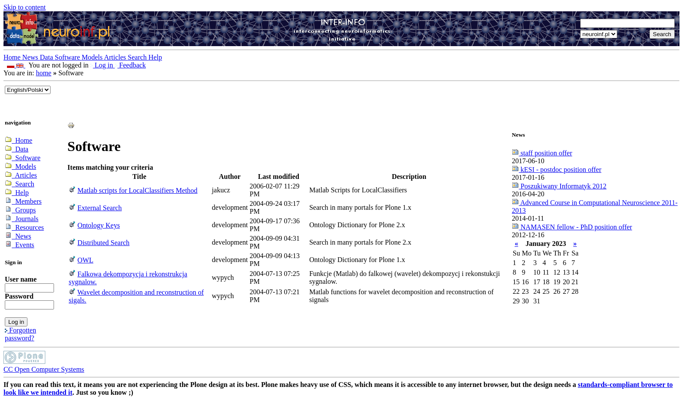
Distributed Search (104, 242)
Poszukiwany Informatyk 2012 (559, 186)
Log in (102, 65)
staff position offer (542, 153)
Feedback (130, 65)
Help (155, 57)
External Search (100, 208)
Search (138, 57)
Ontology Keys (99, 225)
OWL (85, 260)
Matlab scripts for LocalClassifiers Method (138, 190)
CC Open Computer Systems (43, 369)
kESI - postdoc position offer (556, 169)
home (43, 73)
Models (93, 57)
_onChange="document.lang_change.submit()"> (28, 90)
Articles (116, 57)
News (31, 57)
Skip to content (24, 7)
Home (12, 57)
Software (68, 57)
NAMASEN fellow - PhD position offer (572, 227)
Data (47, 57)
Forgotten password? (20, 334)
